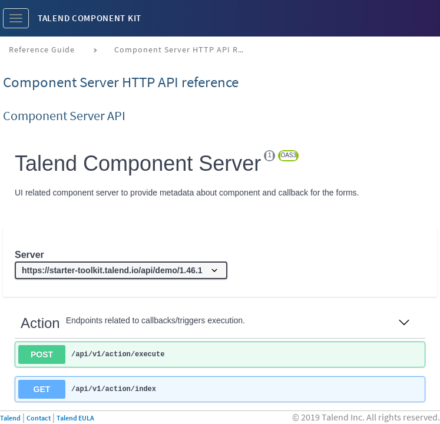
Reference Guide (42, 49)
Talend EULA (75, 417)
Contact (39, 417)
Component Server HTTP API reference (183, 49)
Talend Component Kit (89, 18)
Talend (10, 417)
